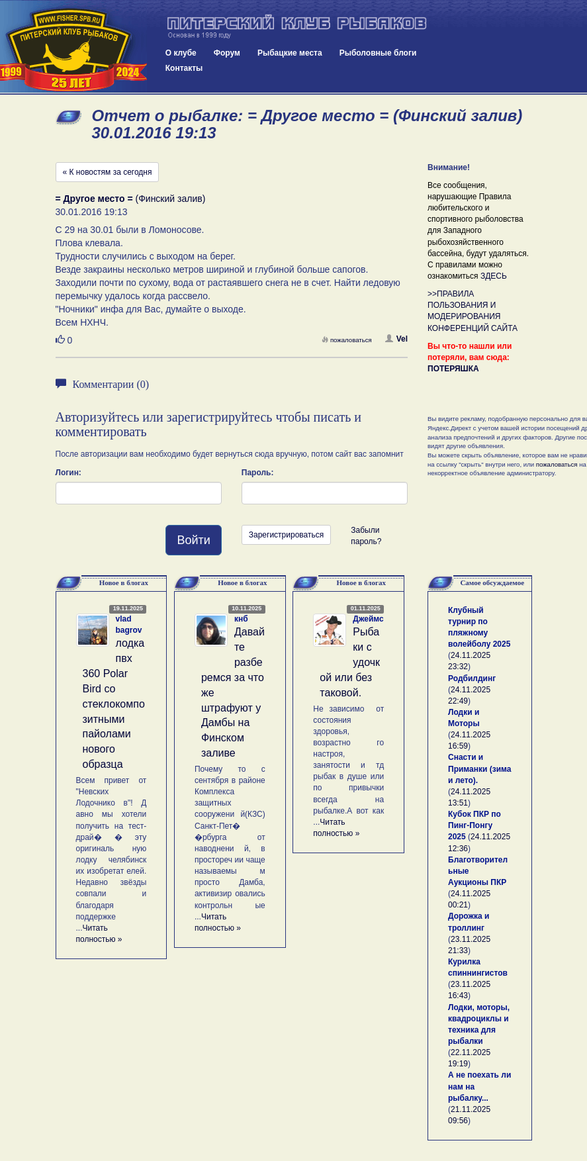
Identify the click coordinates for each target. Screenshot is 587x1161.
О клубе (181, 53)
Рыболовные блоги (378, 53)
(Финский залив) (131, 198)
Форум (227, 53)
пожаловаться (347, 340)
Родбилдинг (472, 678)
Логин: (68, 472)
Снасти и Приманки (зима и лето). (479, 768)
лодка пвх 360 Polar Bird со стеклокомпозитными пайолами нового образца (114, 703)
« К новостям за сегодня (107, 172)
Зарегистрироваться (286, 534)
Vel (396, 339)
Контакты (184, 68)
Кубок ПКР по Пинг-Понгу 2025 (474, 825)
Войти (193, 540)
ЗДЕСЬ (493, 276)
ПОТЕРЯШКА (453, 368)
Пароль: (258, 472)
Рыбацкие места (289, 53)
